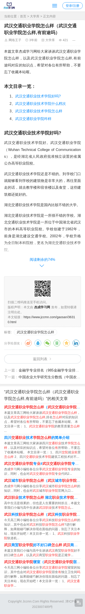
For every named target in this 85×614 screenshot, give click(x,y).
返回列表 (40, 359)
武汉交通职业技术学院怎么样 (38, 111)
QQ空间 (66, 343)
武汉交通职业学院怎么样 (35, 332)
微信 (47, 343)
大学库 (34, 16)
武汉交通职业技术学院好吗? (38, 96)
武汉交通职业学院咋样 (33, 119)
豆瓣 (56, 343)
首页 (23, 16)
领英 (76, 343)
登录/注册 (72, 5)
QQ (37, 343)
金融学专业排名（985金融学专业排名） (51, 370)
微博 (28, 343)
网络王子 (15, 40)
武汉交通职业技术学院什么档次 (40, 104)
